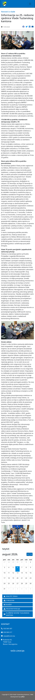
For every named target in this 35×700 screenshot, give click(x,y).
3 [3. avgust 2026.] (4, 567)
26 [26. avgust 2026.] (13, 583)
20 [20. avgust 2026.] (17, 578)
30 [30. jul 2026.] (17, 562)
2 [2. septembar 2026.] (13, 589)
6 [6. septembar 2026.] (30, 589)
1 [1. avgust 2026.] (26, 562)
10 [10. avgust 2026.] (4, 573)
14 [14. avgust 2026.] (22, 573)
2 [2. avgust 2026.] (30, 562)
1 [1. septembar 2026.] (8, 589)
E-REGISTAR (9, 600)
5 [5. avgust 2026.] (13, 567)
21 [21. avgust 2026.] (22, 578)
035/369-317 (7, 632)
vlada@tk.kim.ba (9, 636)
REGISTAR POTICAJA (12, 609)
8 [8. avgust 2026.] (26, 567)
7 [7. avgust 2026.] (21, 567)
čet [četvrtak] (17, 560)
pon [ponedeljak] (4, 560)
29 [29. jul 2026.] (13, 562)
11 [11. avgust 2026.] (9, 573)
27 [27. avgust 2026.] (17, 583)
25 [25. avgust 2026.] (9, 583)
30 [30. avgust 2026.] (30, 583)
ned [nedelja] (30, 560)
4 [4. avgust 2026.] (8, 567)
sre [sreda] (13, 560)
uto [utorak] (9, 560)
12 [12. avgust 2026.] (13, 573)
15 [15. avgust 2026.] (26, 573)
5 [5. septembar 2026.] (26, 589)
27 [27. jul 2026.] (4, 562)
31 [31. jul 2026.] (22, 562)
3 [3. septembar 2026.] (17, 589)
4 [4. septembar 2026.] (21, 589)
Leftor (23, 697)
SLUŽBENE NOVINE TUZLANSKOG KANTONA (16, 614)
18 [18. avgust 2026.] (9, 578)
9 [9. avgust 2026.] (30, 567)
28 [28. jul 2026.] (9, 562)
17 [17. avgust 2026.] (4, 578)
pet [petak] (22, 560)
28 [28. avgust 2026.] (22, 583)
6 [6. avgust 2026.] (17, 567)
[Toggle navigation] (30, 4)
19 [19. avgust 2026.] (13, 578)
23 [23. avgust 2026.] (30, 578)
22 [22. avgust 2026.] (26, 578)
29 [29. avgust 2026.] (26, 583)
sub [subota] (26, 560)
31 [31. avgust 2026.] (4, 589)
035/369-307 (7, 629)
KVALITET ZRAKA (10, 596)
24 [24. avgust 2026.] (4, 583)
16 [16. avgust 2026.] (30, 573)
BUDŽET (8, 605)
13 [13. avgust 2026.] (17, 573)
